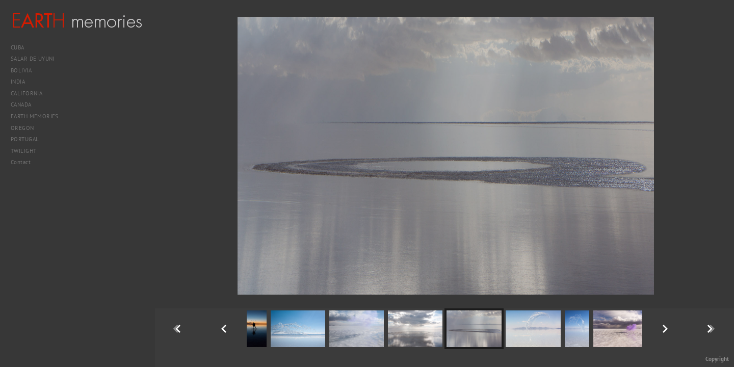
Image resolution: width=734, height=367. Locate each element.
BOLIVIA (25, 70)
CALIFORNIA (30, 93)
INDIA (22, 81)
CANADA (25, 104)
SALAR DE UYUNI (36, 58)
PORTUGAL (28, 139)
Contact (21, 162)
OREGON (22, 128)
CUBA (21, 47)
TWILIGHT (23, 150)
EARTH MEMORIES (35, 116)
